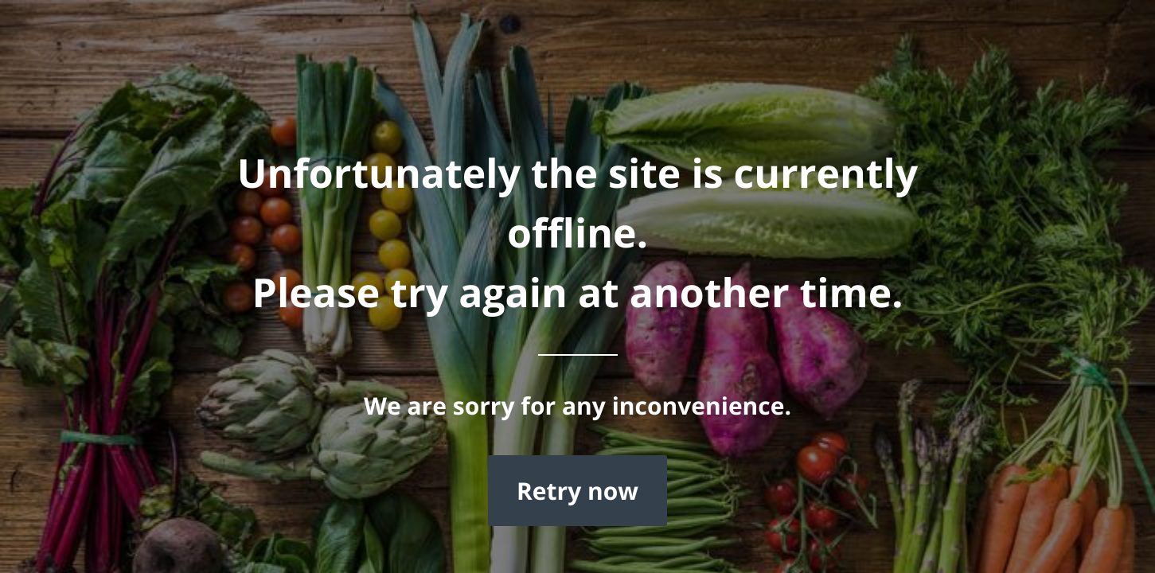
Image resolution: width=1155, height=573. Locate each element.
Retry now (577, 490)
